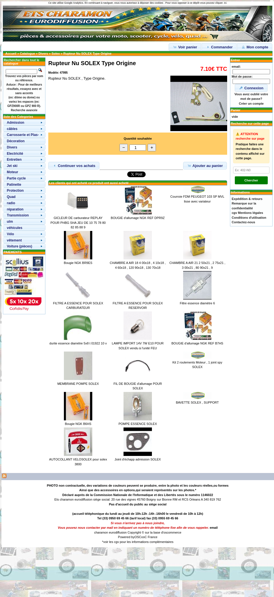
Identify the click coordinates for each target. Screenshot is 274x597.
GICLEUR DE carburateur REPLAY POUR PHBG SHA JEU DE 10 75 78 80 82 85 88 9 (78, 222)
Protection (15, 191)
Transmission (18, 215)
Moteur (12, 172)
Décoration (16, 141)
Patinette (14, 185)
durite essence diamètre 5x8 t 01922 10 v (78, 343)
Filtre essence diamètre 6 (197, 303)
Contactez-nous (243, 222)
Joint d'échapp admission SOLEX (138, 459)
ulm (10, 222)
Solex (55, 53)
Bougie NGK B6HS (78, 423)
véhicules (14, 228)
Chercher (251, 180)
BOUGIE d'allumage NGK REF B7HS (197, 343)
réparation (15, 209)
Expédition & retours (247, 199)
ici (225, 2)
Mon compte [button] (254, 47)
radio (11, 203)
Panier (235, 110)
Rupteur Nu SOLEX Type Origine (87, 53)
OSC (138, 537)
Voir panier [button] (185, 47)
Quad (11, 197)
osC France (149, 537)
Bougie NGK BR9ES (78, 263)
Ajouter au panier (205, 165)
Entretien (14, 160)
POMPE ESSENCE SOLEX (137, 423)
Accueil (10, 53)
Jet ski (12, 166)
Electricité (15, 154)
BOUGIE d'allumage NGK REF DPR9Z (138, 218)
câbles (12, 129)
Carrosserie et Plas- (23, 135)
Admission (15, 123)
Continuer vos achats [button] (73, 165)
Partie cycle (16, 178)
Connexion (251, 88)
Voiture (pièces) (19, 246)
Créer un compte (251, 103)
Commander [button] (219, 47)
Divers (43, 53)
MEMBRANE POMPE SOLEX (78, 383)
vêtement (14, 240)
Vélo (10, 234)
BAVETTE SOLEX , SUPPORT (197, 402)
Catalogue (27, 53)
